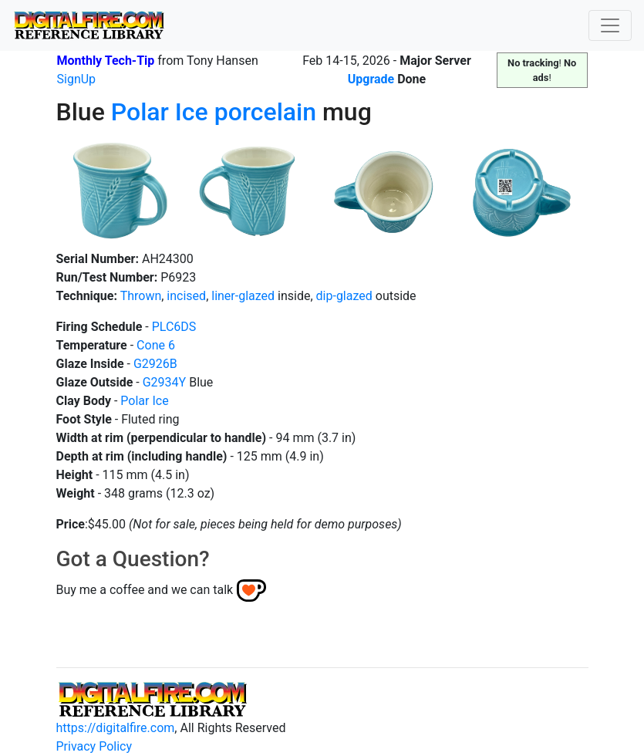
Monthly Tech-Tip (106, 60)
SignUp (76, 79)
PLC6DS (174, 326)
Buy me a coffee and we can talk (145, 589)
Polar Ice (159, 112)
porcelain (265, 112)
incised (186, 296)
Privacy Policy (94, 746)
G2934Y (164, 382)
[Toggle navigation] (610, 25)
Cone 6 (156, 345)
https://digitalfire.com (115, 728)
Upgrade (371, 79)
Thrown (141, 296)
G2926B (155, 363)
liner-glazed (243, 296)
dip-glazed (344, 296)
